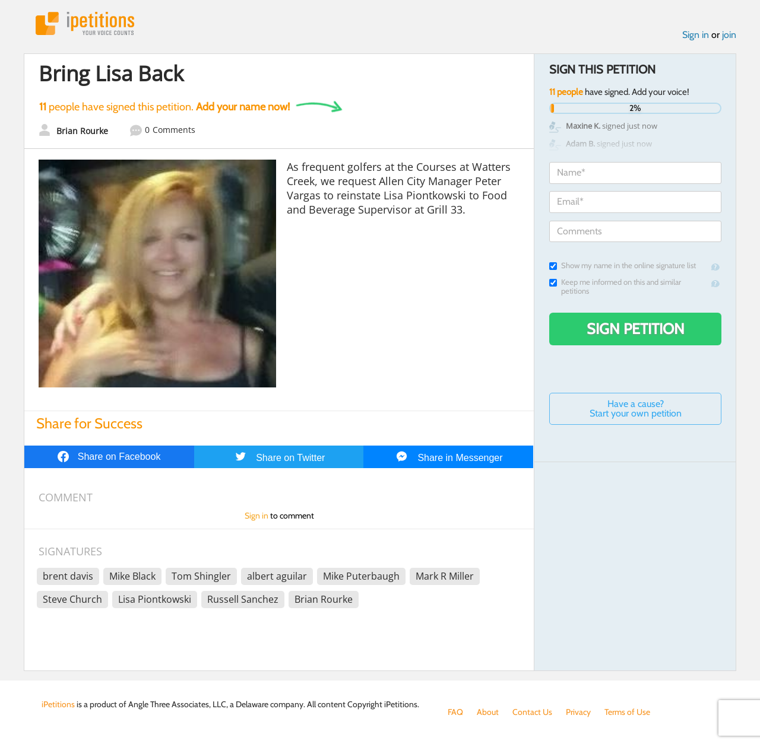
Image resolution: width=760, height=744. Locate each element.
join (729, 34)
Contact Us (532, 712)
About (488, 712)
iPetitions (85, 23)
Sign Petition (636, 329)
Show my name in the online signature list (622, 265)
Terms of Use (627, 712)
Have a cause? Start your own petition (636, 408)
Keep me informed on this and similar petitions (615, 286)
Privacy (578, 712)
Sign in (695, 34)
